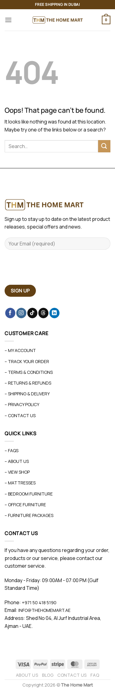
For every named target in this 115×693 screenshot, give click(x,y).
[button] (8, 19)
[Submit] (104, 146)
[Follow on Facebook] (10, 313)
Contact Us (72, 675)
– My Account (20, 350)
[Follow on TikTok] (32, 313)
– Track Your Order (27, 361)
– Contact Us (20, 415)
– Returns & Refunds (28, 383)
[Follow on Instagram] (21, 313)
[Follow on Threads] (43, 313)
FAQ (94, 675)
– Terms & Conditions (29, 372)
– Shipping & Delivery (27, 394)
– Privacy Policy (22, 404)
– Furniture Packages (29, 515)
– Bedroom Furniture (29, 494)
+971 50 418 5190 (39, 602)
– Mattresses (20, 483)
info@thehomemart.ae (44, 610)
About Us (27, 675)
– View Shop (17, 472)
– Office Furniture (25, 504)
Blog (47, 675)
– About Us (17, 461)
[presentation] (51, 270)
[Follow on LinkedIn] (54, 313)
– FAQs (11, 450)
